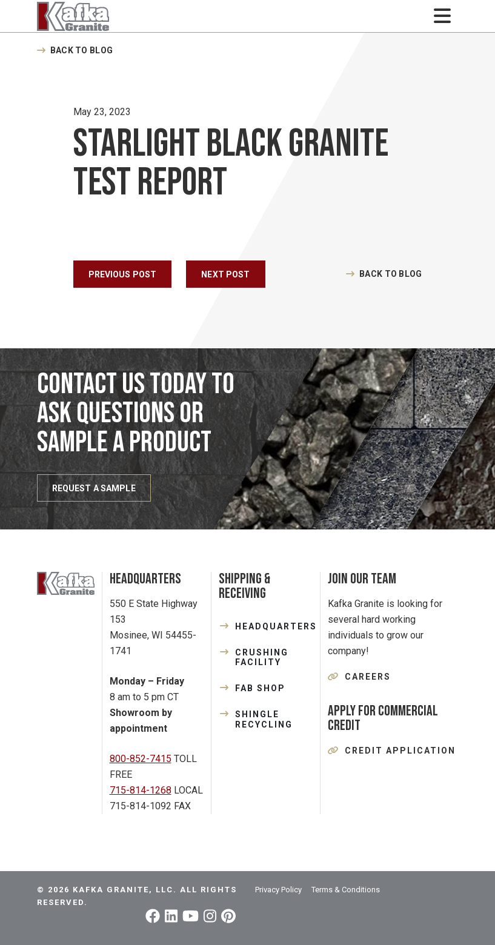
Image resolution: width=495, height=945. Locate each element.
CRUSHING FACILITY (261, 658)
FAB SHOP (260, 688)
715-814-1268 (140, 790)
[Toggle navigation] (443, 16)
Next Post (225, 274)
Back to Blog (81, 50)
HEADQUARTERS (274, 626)
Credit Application (400, 750)
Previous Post (122, 274)
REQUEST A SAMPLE (94, 488)
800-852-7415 (140, 758)
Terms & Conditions (345, 889)
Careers (368, 676)
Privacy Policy (278, 889)
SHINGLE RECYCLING (264, 719)
